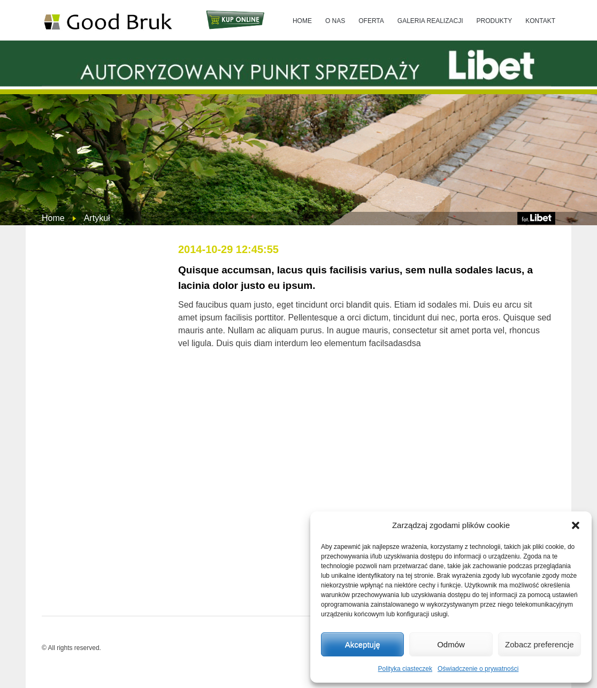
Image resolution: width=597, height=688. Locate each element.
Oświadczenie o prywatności (478, 668)
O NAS (335, 21)
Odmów (451, 644)
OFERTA (371, 21)
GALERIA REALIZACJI (430, 21)
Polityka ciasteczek (405, 668)
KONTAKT (540, 21)
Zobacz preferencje (539, 644)
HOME (302, 21)
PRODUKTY (494, 21)
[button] (575, 525)
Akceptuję (362, 644)
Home (53, 218)
